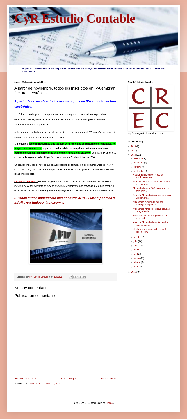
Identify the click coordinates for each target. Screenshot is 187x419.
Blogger (109, 403)
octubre (137, 167)
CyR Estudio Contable (74, 18)
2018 (133, 146)
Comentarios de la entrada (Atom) (44, 383)
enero (137, 266)
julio (136, 241)
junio (136, 245)
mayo (137, 250)
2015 (133, 272)
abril (136, 254)
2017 (133, 150)
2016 (133, 155)
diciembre (138, 158)
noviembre (139, 162)
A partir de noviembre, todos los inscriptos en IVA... (148, 176)
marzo (137, 258)
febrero (137, 262)
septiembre (139, 171)
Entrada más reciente (25, 378)
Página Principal (68, 378)
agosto (137, 237)
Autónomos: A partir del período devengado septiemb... (148, 203)
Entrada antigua (108, 378)
